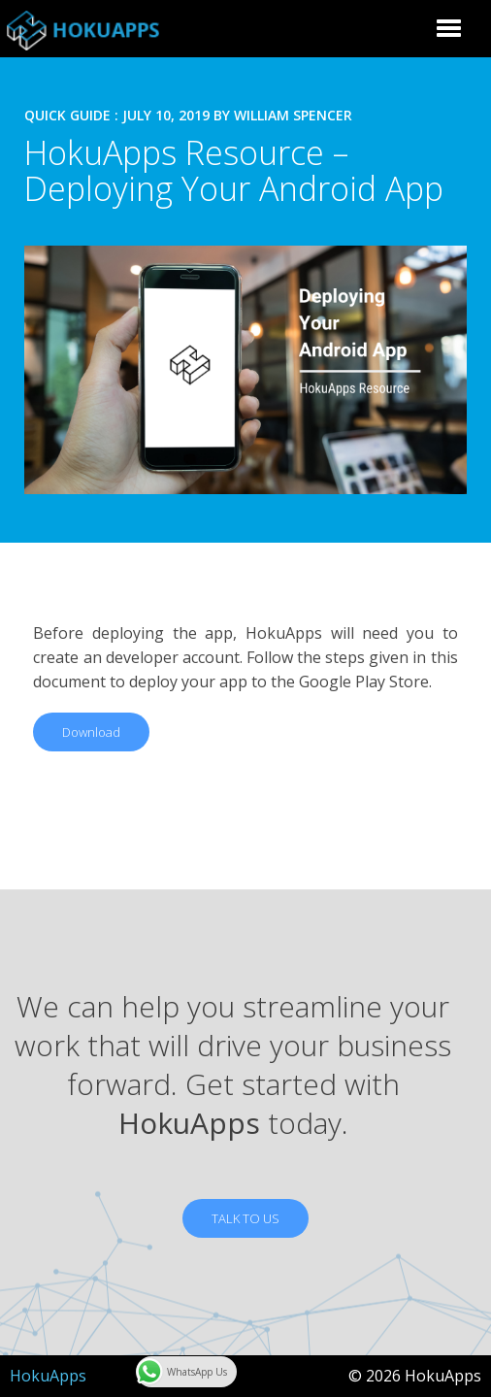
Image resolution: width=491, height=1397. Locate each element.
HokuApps (48, 1375)
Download (91, 732)
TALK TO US (245, 1218)
